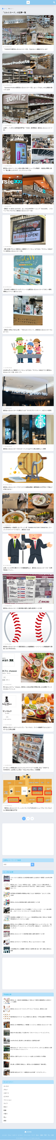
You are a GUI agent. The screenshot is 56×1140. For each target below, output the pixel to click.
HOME (28, 1132)
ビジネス (6, 1096)
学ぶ (5, 1117)
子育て (6, 1114)
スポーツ (6, 1093)
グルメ (6, 1089)
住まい (6, 1107)
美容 (5, 1121)
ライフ (6, 1103)
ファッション (8, 1100)
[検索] (32, 864)
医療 (5, 1110)
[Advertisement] (28, 840)
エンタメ (6, 1086)
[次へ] (32, 818)
